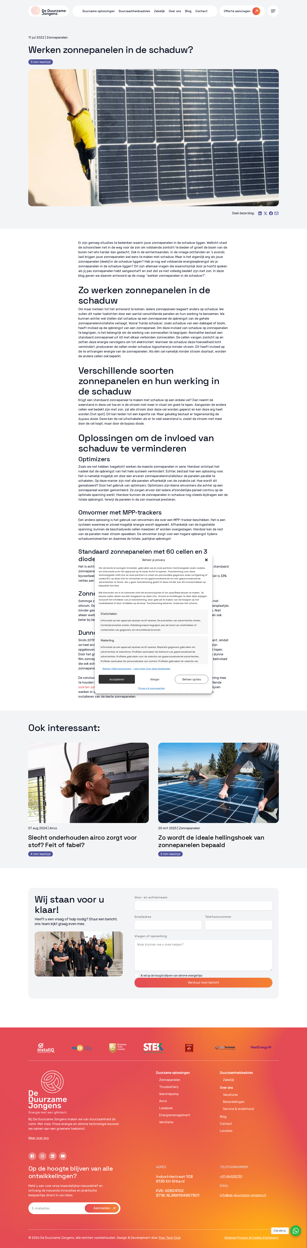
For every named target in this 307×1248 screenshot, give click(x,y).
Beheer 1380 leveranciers (117, 668)
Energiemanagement (174, 1115)
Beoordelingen (234, 1102)
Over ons (226, 1088)
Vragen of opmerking (151, 936)
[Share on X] (265, 214)
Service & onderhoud (238, 1109)
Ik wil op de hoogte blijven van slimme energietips (171, 975)
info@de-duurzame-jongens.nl (243, 1195)
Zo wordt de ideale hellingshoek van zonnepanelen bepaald (211, 841)
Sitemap (230, 1238)
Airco (163, 1101)
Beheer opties (191, 679)
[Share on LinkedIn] (260, 214)
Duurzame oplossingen (173, 1073)
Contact (226, 1124)
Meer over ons (38, 1138)
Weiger (154, 679)
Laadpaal (165, 1108)
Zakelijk (228, 1080)
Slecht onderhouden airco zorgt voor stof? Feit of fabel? (82, 841)
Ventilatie (166, 1122)
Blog (223, 1117)
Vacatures (230, 1095)
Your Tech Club (170, 1238)
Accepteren (116, 679)
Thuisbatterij (168, 1087)
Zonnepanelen (169, 1080)
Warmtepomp (169, 1094)
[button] (206, 560)
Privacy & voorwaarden (151, 688)
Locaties (226, 1131)
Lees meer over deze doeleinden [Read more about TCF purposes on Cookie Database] (152, 668)
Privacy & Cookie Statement (258, 1238)
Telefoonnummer (218, 917)
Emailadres (143, 917)
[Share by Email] (276, 214)
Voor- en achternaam (151, 897)
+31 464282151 (231, 1176)
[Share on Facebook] (271, 214)
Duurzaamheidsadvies (236, 1073)
